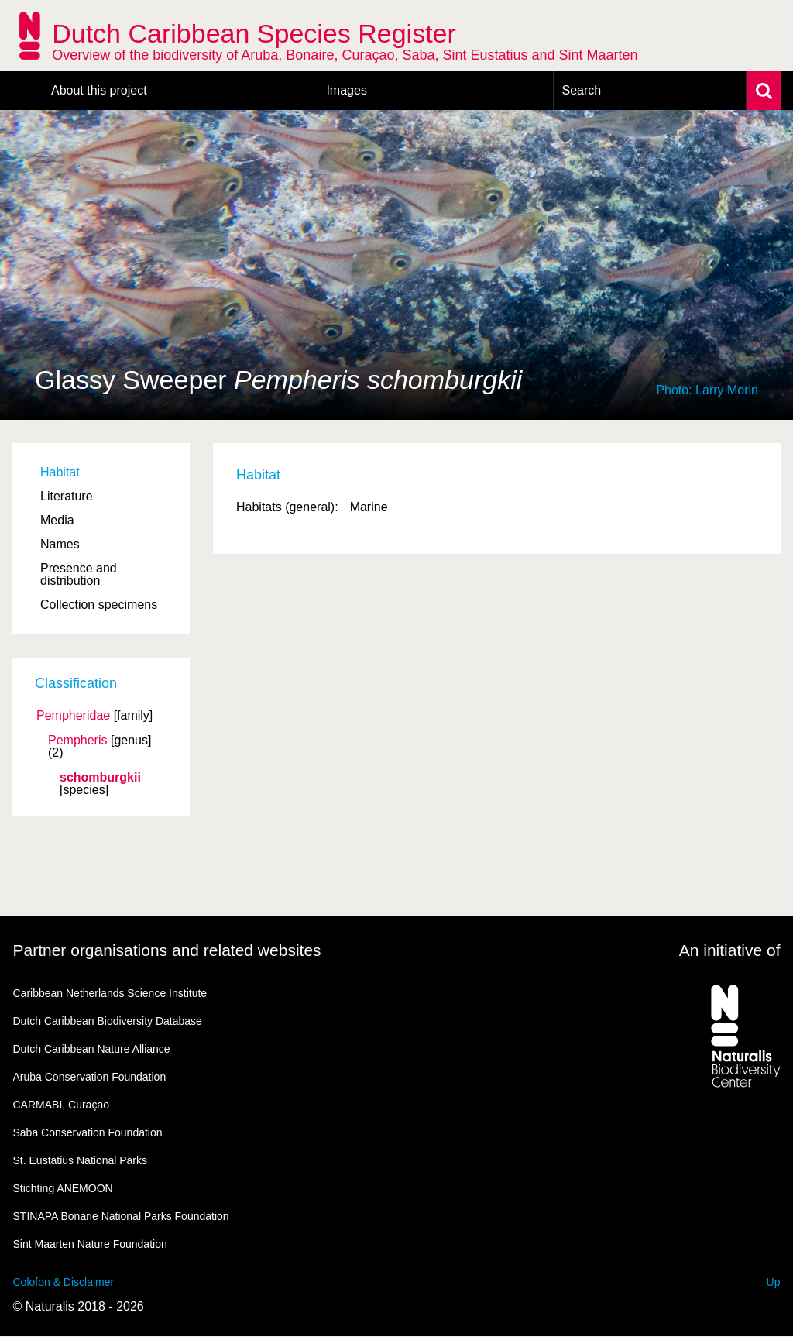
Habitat (60, 472)
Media (57, 520)
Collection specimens (98, 604)
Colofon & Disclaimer (64, 1282)
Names (60, 544)
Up (774, 1282)
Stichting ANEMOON (63, 1188)
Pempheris (77, 740)
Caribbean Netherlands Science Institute (110, 993)
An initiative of (730, 950)
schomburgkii (100, 778)
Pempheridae (73, 716)
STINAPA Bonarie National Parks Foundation (121, 1216)
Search (581, 90)
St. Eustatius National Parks (80, 1160)
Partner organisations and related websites (167, 950)
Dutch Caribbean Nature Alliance (91, 1049)
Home (27, 90)
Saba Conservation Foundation (88, 1132)
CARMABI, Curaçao (61, 1104)
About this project (99, 90)
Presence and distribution (78, 574)
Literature (66, 496)
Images (346, 90)
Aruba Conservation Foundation (89, 1077)
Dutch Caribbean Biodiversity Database (107, 1021)
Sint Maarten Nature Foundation (90, 1244)
